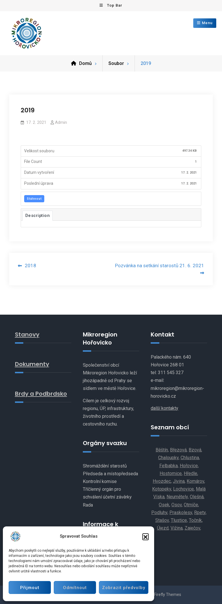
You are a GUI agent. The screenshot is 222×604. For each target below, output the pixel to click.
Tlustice (179, 520)
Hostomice (171, 473)
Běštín (162, 450)
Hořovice (189, 465)
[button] (145, 536)
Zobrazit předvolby (123, 587)
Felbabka (168, 465)
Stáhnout (34, 198)
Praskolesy (180, 512)
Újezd (163, 528)
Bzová (195, 450)
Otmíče (191, 504)
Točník (195, 520)
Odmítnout (75, 587)
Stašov (162, 520)
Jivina (179, 481)
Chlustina (190, 457)
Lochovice (183, 489)
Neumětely (177, 496)
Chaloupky (168, 457)
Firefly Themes (167, 594)
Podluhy (159, 512)
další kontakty (164, 408)
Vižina (177, 528)
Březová (178, 450)
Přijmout (29, 587)
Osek (164, 504)
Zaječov (192, 528)
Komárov (195, 481)
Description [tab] (37, 215)
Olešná (197, 496)
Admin (61, 122)
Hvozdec (162, 481)
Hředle (190, 473)
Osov (176, 504)
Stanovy (27, 334)
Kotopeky (161, 489)
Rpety (200, 512)
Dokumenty (32, 364)
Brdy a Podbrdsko (41, 394)
